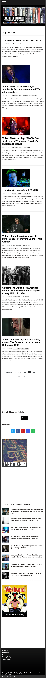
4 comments (27, 147)
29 (38, 372)
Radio (14, 348)
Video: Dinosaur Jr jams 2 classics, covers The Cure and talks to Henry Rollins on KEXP (21, 342)
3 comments (26, 245)
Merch (4, 655)
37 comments (25, 296)
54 (19, 376)
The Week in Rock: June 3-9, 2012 (20, 190)
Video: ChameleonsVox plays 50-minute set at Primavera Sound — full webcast (22, 239)
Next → (25, 376)
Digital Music (16, 296)
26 (25, 372)
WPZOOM (13, 677)
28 (34, 372)
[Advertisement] (23, 392)
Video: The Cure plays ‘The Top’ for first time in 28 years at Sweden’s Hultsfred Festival (21, 141)
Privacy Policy (6, 657)
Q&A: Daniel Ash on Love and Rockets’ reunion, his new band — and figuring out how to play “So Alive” (27, 511)
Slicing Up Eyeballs (19, 673)
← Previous (8, 372)
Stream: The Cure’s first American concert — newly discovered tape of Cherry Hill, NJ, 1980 (21, 290)
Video (20, 95)
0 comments (26, 44)
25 (20, 372)
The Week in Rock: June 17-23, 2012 (21, 40)
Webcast (25, 95)
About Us (5, 650)
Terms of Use (6, 659)
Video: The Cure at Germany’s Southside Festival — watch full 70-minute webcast (21, 89)
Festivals (15, 95)
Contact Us (5, 652)
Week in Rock (17, 44)
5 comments (25, 348)
